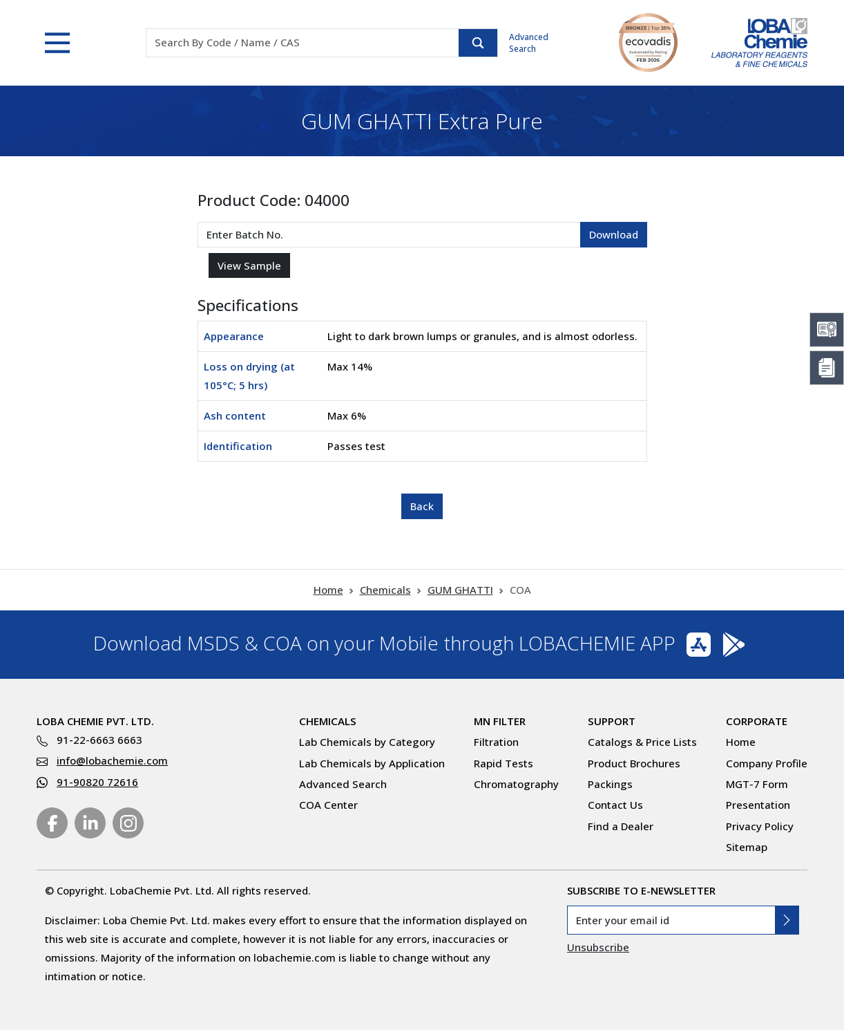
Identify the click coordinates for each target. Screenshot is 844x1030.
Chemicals (385, 590)
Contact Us (615, 805)
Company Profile (766, 763)
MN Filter (500, 721)
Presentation (758, 805)
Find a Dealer (620, 826)
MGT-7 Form (757, 784)
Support (611, 721)
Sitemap (746, 847)
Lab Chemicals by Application (372, 763)
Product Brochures (634, 763)
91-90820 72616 (97, 782)
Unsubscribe (598, 947)
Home (328, 590)
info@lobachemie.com (112, 760)
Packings (610, 784)
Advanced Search (528, 43)
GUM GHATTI (460, 590)
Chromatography (516, 784)
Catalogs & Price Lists (642, 742)
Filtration (496, 742)
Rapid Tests (503, 763)
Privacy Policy (760, 826)
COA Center (328, 805)
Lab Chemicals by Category (367, 742)
